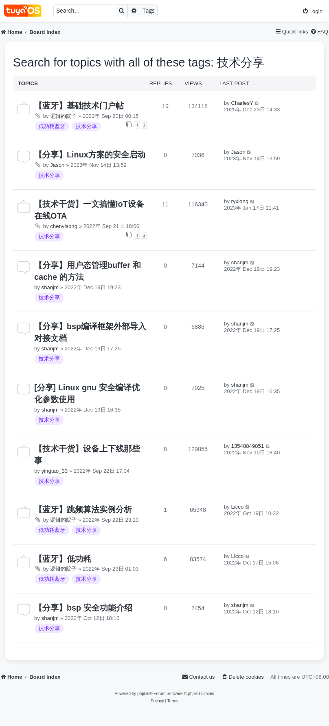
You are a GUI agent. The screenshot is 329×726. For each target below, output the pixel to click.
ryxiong (240, 201)
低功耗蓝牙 (52, 126)
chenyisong (63, 226)
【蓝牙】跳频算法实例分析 (83, 509)
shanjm (50, 287)
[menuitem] (312, 11)
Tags (149, 10)
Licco (237, 507)
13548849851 (247, 446)
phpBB (143, 693)
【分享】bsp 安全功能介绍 (83, 607)
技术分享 (86, 126)
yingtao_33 (55, 471)
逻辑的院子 (63, 116)
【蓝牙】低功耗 (62, 558)
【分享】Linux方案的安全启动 (89, 154)
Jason (57, 165)
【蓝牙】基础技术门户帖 (79, 105)
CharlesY (242, 103)
